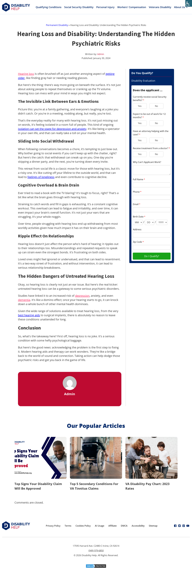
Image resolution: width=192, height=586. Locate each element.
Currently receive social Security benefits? (149, 98)
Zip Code (138, 241)
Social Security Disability (78, 7)
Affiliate (112, 525)
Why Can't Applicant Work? (147, 162)
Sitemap (153, 525)
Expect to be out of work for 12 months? (149, 115)
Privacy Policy (53, 525)
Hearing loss (26, 74)
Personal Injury (105, 7)
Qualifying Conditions (48, 7)
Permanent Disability (57, 25)
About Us (181, 7)
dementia (24, 300)
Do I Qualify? (151, 256)
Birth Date (139, 216)
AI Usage (99, 525)
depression (82, 296)
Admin (100, 54)
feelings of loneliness (40, 177)
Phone (137, 191)
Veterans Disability (160, 7)
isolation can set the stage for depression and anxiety (52, 129)
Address (137, 229)
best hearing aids (29, 315)
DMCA (124, 525)
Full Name (139, 179)
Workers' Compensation (131, 7)
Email (136, 204)
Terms (68, 525)
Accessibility (138, 525)
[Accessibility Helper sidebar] (188, 3)
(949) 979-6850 (96, 550)
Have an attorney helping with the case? (150, 133)
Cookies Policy (83, 525)
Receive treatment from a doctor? (151, 148)
